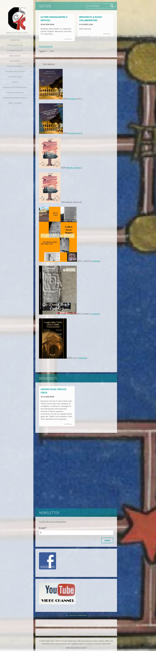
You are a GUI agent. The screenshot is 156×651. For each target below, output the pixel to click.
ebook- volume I (74, 167)
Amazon (83, 358)
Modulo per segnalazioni (15, 87)
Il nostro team (15, 77)
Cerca (112, 6)
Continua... (68, 39)
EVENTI (15, 82)
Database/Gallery (15, 50)
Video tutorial (15, 103)
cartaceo (73, 98)
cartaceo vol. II (75, 133)
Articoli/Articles (15, 45)
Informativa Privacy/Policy (14, 98)
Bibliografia (14, 56)
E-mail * (43, 528)
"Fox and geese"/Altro (15, 71)
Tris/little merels (15, 66)
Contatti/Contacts (15, 92)
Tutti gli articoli (46, 46)
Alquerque (15, 61)
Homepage (15, 40)
